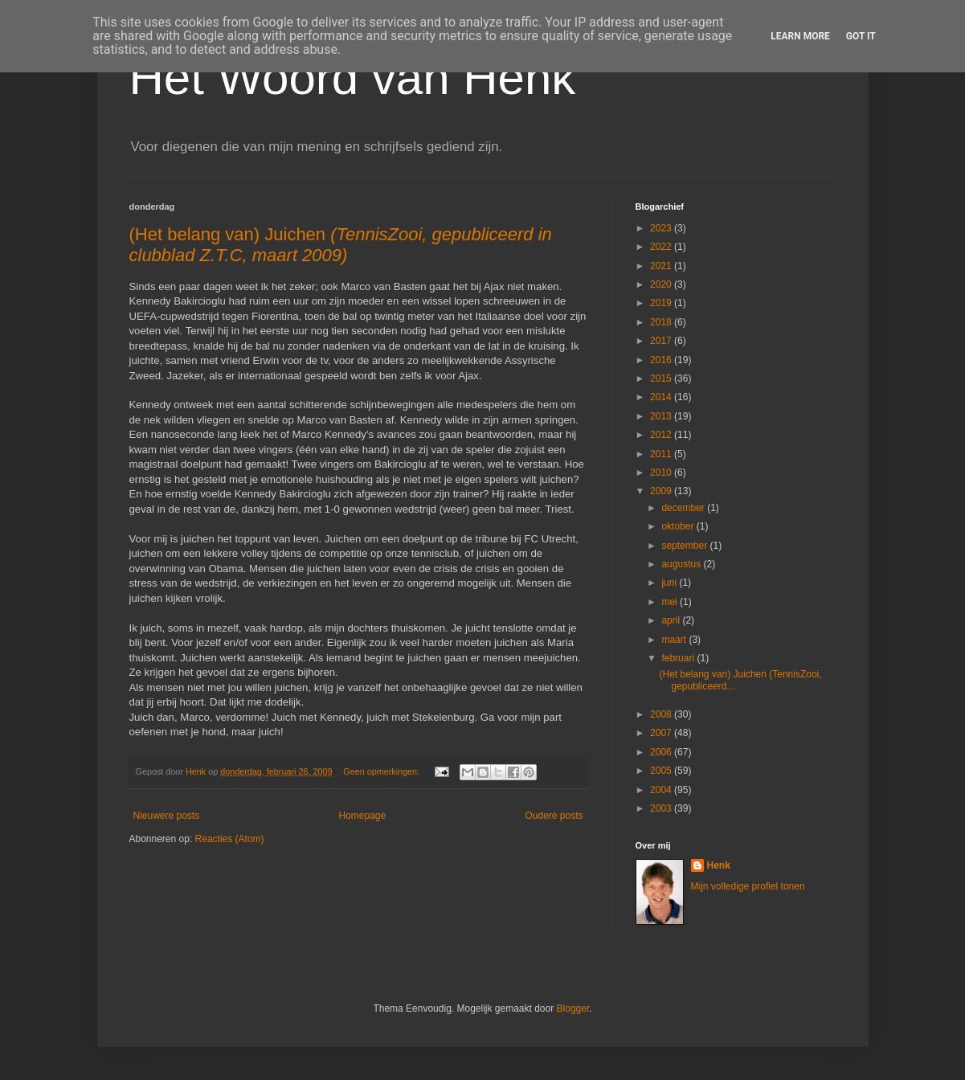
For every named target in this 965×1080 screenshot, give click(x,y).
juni (670, 582)
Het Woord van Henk (352, 77)
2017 (662, 340)
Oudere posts (554, 815)
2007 (662, 732)
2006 (662, 752)
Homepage (362, 815)
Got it (861, 36)
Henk (718, 865)
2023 (662, 228)
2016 (662, 360)
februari (679, 658)
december (684, 507)
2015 (662, 378)
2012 (662, 434)
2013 (662, 416)
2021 (662, 266)
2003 (662, 808)
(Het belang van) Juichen (340, 244)
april (671, 620)
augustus (682, 564)
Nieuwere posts (166, 815)
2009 (662, 491)
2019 (662, 303)
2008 (662, 714)
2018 (662, 322)
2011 (662, 454)
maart (675, 639)
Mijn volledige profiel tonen (748, 886)
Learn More (800, 36)
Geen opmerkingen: (382, 771)
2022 (662, 246)
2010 (662, 472)
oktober (678, 526)
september (685, 545)
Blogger (573, 1008)
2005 (662, 770)
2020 (662, 284)
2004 (662, 790)
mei (670, 602)
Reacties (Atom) (229, 839)
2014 (662, 397)
